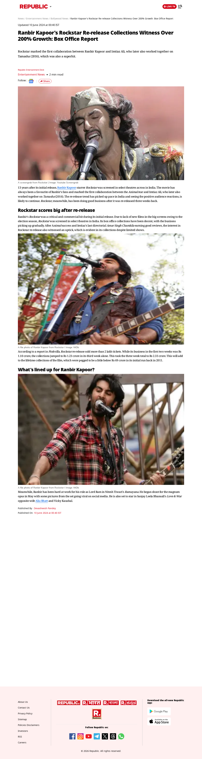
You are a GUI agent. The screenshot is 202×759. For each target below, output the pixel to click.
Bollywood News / (60, 18)
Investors (23, 731)
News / (21, 18)
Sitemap (22, 719)
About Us (23, 702)
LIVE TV (169, 6)
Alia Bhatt (41, 500)
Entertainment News (31, 74)
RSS (20, 736)
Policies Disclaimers (28, 725)
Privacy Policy (25, 713)
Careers (22, 742)
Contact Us (24, 707)
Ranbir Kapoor (66, 187)
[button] (45, 81)
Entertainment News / (38, 18)
